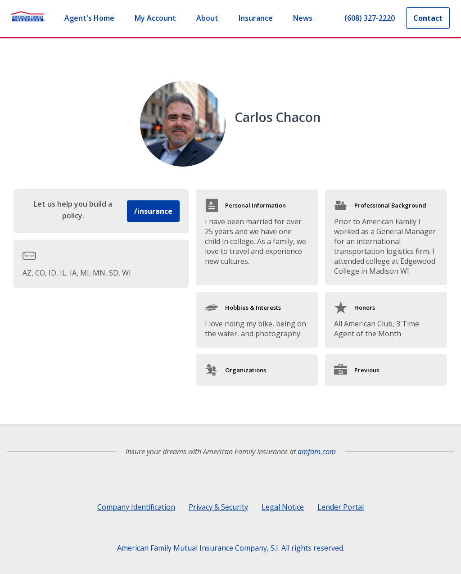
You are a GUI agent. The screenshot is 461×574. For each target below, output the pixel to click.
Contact (428, 18)
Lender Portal (340, 507)
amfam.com (317, 451)
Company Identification (136, 507)
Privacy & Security (218, 507)
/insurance (153, 211)
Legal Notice (283, 507)
